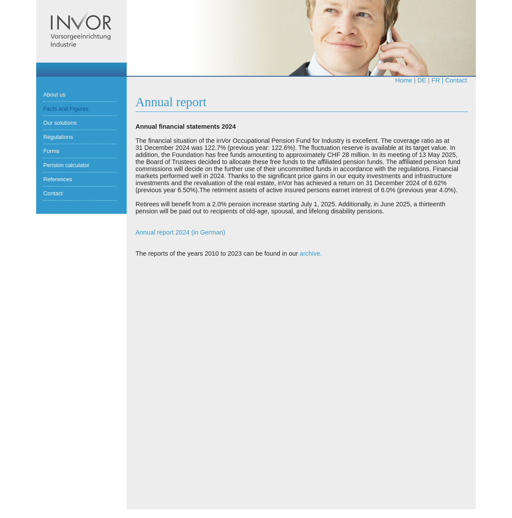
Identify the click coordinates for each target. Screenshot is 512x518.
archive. (311, 253)
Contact (456, 80)
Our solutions (59, 122)
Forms (51, 151)
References (57, 179)
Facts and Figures (65, 108)
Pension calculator (66, 165)
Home (403, 80)
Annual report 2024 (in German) (180, 232)
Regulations (58, 137)
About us (54, 94)
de (422, 80)
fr (435, 80)
